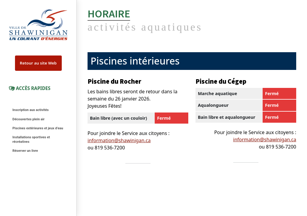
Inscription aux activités (31, 110)
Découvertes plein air (29, 119)
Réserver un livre (25, 151)
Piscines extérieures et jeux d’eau (38, 128)
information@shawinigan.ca (119, 140)
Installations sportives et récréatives (31, 139)
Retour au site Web (38, 63)
